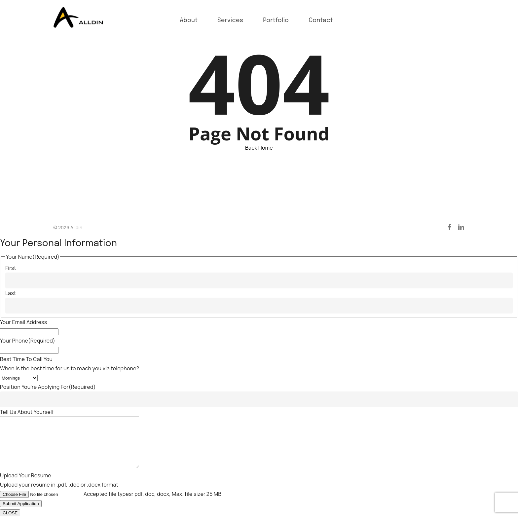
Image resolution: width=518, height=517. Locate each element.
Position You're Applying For (48, 377)
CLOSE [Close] (10, 512)
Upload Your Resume (25, 475)
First (10, 258)
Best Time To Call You (26, 349)
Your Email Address (23, 312)
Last (10, 283)
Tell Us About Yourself (27, 402)
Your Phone (27, 330)
